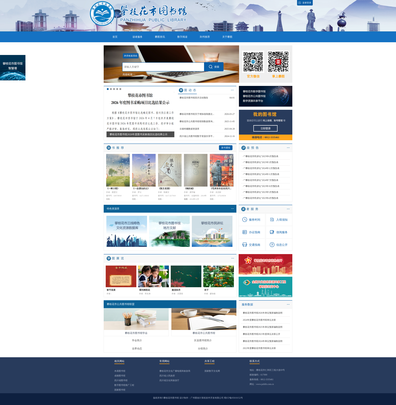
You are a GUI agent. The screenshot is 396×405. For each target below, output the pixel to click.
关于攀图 (227, 36)
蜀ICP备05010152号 (233, 398)
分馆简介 (203, 348)
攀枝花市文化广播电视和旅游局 (174, 371)
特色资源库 (171, 209)
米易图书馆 (119, 371)
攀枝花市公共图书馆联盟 (120, 304)
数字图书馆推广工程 (124, 385)
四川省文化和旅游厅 (169, 380)
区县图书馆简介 (203, 340)
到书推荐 (205, 36)
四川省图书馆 (121, 380)
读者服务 (137, 36)
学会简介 (137, 340)
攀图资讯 (160, 36)
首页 (114, 36)
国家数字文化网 (212, 371)
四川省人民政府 (167, 376)
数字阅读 (182, 36)
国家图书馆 (119, 390)
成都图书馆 (119, 376)
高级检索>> (129, 74)
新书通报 (225, 148)
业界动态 (137, 348)
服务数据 (247, 304)
